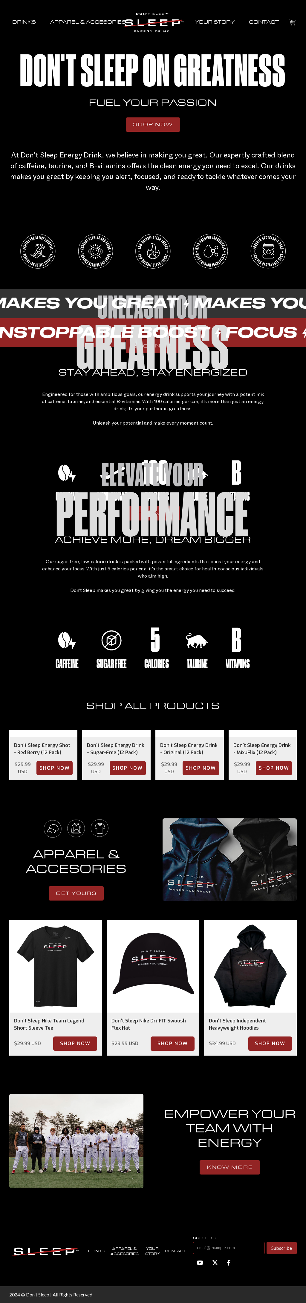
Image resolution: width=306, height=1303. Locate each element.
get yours (76, 893)
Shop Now (153, 124)
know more (230, 1167)
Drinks (96, 1251)
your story (215, 22)
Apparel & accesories (125, 1251)
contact (264, 22)
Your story (152, 1251)
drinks (24, 22)
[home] (153, 22)
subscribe (205, 1238)
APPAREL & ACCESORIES (88, 22)
